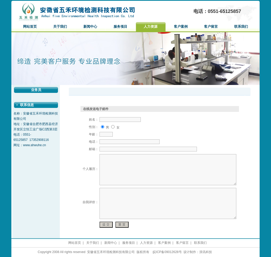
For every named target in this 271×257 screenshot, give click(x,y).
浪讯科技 (205, 252)
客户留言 (211, 26)
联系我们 (241, 26)
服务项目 (120, 26)
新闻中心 (90, 26)
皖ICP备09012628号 (167, 252)
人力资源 (150, 26)
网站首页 (30, 26)
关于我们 (60, 26)
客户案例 (181, 26)
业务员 (36, 90)
